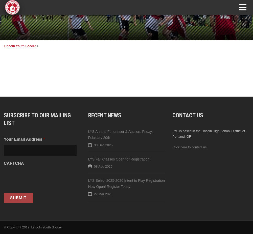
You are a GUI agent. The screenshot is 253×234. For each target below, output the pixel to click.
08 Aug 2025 (103, 166)
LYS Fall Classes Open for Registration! (119, 159)
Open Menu (242, 7)
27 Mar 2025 (103, 194)
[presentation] (42, 179)
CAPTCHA (14, 163)
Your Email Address (24, 139)
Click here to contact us (189, 147)
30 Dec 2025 (103, 145)
